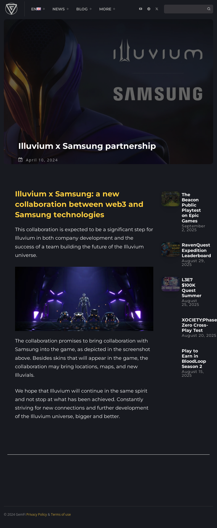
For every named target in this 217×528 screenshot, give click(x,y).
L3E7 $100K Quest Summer (191, 293)
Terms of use (61, 520)
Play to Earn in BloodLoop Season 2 (194, 364)
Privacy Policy (37, 520)
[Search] (208, 9)
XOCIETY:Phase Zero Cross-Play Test (199, 330)
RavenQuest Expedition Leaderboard (196, 255)
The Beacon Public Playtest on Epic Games (191, 213)
